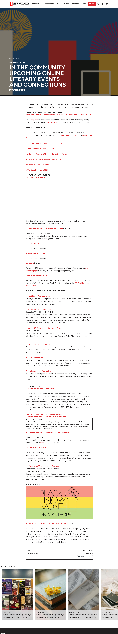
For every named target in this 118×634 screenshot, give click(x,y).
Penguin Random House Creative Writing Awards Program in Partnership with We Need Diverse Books (47, 415)
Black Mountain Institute (36, 275)
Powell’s (76, 135)
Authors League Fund (34, 357)
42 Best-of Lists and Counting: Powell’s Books (44, 159)
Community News (17, 62)
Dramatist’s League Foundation (38, 371)
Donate (91, 4)
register (34, 120)
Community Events (32, 553)
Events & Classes (63, 4)
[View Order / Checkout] (107, 4)
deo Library (58, 115)
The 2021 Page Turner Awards (38, 296)
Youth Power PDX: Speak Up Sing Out (40, 389)
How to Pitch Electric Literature (38, 309)
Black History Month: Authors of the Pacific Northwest (47, 523)
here (42, 443)
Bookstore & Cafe (48, 4)
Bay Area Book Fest (33, 243)
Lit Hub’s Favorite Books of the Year (40, 149)
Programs (35, 4)
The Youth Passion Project (36, 448)
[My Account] (102, 4)
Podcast (75, 4)
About (84, 4)
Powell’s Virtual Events (35, 178)
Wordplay (30, 263)
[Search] (98, 4)
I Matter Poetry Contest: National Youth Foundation (47, 432)
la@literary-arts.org (54, 122)
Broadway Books (65, 135)
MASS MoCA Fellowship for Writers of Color (43, 328)
